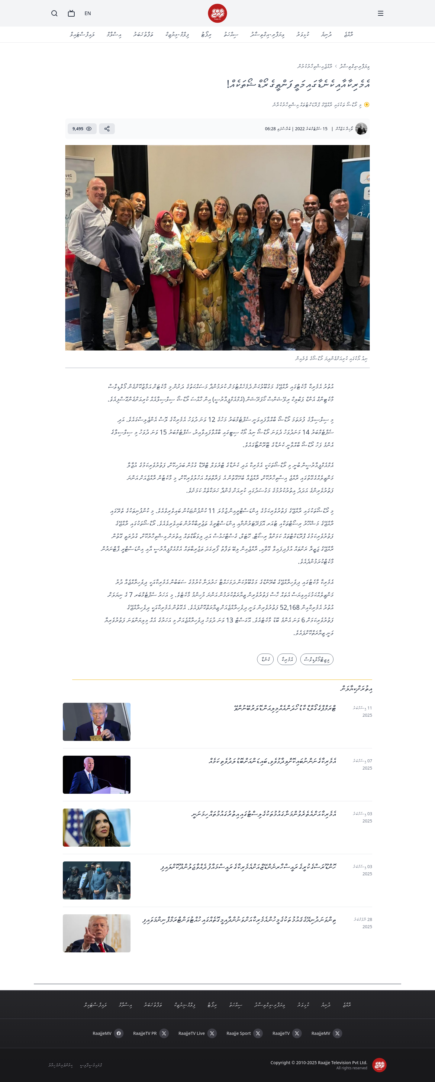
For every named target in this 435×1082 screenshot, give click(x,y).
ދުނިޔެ (326, 34)
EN (88, 13)
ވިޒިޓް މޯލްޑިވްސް (317, 659)
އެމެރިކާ (287, 659)
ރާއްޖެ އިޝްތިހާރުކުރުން (315, 66)
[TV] (71, 13)
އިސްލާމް (114, 34)
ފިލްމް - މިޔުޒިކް (177, 34)
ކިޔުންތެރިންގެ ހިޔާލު (60, 1065)
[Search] (54, 13)
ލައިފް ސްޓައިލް (82, 34)
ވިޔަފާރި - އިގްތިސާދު (267, 34)
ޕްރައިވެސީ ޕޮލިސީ (91, 1065)
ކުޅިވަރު (302, 34)
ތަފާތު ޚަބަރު (143, 34)
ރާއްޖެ (348, 34)
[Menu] (381, 13)
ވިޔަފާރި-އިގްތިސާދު (355, 66)
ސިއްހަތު (231, 34)
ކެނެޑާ (265, 659)
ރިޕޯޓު (206, 34)
